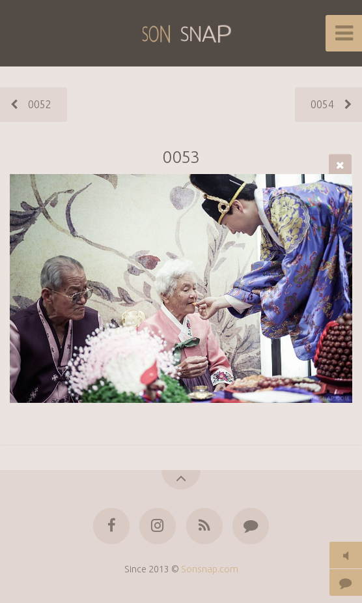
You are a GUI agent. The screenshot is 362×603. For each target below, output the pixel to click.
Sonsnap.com (209, 569)
